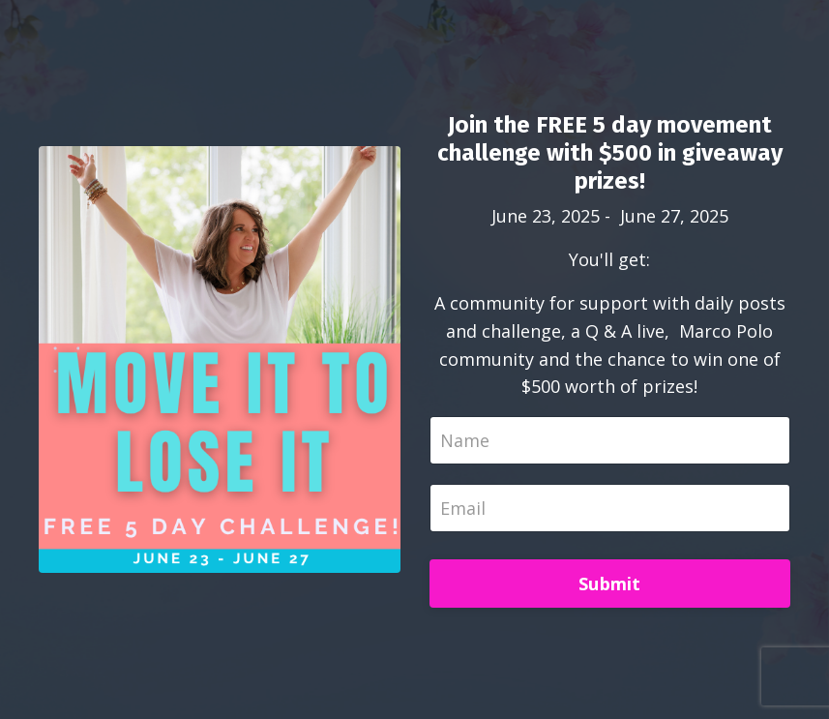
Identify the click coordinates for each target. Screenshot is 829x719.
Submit (609, 583)
